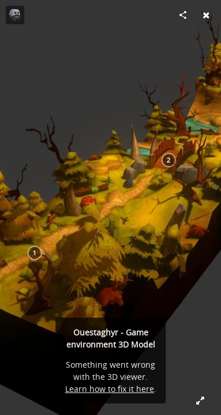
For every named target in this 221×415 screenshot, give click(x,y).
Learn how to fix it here (109, 388)
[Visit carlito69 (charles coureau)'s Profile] (15, 15)
